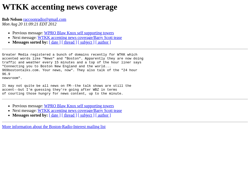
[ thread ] (69, 42)
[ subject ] (86, 42)
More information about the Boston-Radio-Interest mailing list (54, 135)
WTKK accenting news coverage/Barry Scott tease (80, 37)
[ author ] (103, 42)
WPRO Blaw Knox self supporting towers (79, 33)
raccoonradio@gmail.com (44, 19)
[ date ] (55, 42)
